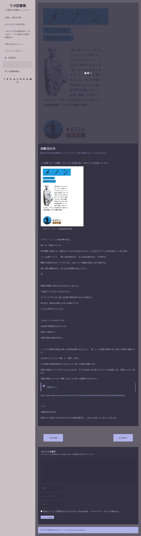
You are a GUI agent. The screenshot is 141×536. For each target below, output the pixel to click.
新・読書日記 (10, 58)
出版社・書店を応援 (13, 17)
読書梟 (57, 153)
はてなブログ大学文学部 (15, 24)
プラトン (73, 153)
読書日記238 (48, 148)
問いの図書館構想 (12, 71)
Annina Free (81, 530)
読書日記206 (52, 387)
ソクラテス (66, 153)
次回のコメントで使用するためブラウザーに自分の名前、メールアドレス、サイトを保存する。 (81, 511)
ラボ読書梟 (17, 5)
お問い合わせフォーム (14, 44)
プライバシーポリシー (14, 51)
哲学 (78, 153)
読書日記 (8, 64)
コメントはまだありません (98, 153)
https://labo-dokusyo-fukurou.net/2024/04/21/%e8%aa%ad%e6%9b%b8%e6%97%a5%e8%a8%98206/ (83, 395)
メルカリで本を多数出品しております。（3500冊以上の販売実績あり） (17, 34)
